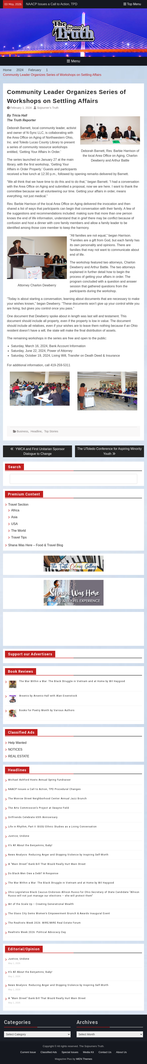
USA (14, 524)
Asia (14, 517)
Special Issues (70, 1052)
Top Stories (51, 431)
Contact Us (105, 1052)
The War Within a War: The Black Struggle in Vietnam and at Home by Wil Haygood (72, 681)
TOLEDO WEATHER (73, 629)
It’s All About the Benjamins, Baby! (30, 845)
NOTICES (15, 749)
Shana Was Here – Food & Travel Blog (35, 545)
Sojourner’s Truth (48, 107)
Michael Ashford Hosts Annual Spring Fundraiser (39, 779)
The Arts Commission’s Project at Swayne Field (38, 808)
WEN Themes (84, 1058)
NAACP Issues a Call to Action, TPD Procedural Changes (44, 789)
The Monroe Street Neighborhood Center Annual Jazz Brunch (47, 798)
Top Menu (132, 4)
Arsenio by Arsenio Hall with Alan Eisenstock (48, 695)
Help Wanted (17, 742)
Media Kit (88, 1052)
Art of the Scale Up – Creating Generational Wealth (41, 904)
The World (18, 530)
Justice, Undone (18, 836)
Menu (73, 61)
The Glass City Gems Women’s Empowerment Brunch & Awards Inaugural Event (59, 913)
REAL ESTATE (18, 756)
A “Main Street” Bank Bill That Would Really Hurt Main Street (47, 864)
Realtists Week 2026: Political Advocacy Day (37, 932)
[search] (70, 479)
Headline (36, 431)
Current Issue (28, 1052)
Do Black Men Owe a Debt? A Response (33, 873)
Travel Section (18, 504)
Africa (15, 510)
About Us (121, 1052)
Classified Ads (48, 1052)
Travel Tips (19, 537)
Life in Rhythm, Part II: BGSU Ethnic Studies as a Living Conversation (52, 826)
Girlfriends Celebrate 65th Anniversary (33, 817)
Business (22, 431)
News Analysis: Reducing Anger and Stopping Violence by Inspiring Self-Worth (58, 854)
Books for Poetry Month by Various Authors (47, 710)
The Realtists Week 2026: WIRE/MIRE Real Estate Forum (44, 922)
